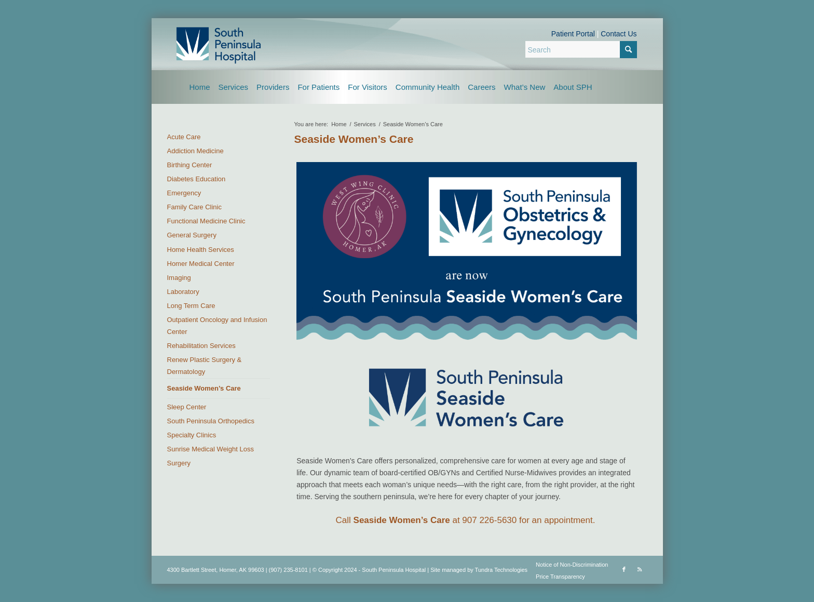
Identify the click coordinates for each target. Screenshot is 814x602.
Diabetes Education (196, 179)
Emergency (184, 193)
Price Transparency (560, 576)
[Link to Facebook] (624, 569)
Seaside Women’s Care (354, 139)
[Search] (581, 49)
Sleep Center (187, 407)
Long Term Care (191, 306)
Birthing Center (189, 165)
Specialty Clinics (191, 435)
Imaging (179, 278)
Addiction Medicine (195, 151)
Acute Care (184, 137)
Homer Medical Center (201, 263)
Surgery (179, 463)
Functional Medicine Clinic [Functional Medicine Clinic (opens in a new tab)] (206, 221)
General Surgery (191, 235)
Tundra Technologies (501, 570)
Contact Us (618, 34)
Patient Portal (573, 34)
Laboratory (183, 292)
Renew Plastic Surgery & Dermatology (204, 366)
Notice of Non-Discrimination (572, 564)
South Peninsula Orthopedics (210, 421)
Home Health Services (200, 249)
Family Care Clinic (194, 207)
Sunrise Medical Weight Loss (210, 449)
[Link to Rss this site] (639, 569)
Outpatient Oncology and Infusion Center (217, 326)
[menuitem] (199, 87)
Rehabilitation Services (201, 346)
